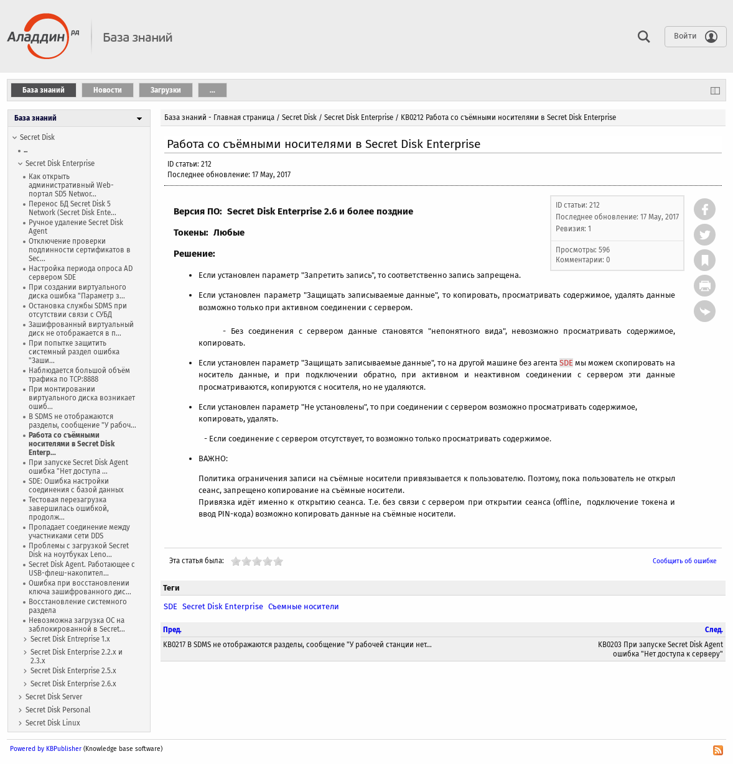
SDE (566, 362)
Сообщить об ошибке (685, 561)
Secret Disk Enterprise (60, 163)
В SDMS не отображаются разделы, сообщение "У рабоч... (82, 421)
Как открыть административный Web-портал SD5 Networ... (71, 185)
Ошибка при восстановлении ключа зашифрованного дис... (80, 587)
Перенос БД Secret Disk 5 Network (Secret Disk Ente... (72, 208)
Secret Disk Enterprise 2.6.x (73, 683)
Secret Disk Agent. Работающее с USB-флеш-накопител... (82, 569)
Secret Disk (37, 137)
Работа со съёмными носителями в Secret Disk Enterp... (71, 444)
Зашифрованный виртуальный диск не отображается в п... (81, 329)
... (25, 150)
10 (278, 561)
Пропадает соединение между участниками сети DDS (79, 531)
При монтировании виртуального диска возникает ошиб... (82, 398)
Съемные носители (303, 606)
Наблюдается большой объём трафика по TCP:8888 (79, 375)
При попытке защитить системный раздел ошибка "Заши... (74, 352)
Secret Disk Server (54, 697)
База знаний (35, 118)
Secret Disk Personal (58, 710)
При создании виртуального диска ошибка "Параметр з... (77, 291)
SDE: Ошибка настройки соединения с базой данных (76, 485)
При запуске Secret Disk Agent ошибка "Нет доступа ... (78, 467)
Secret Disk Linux (53, 723)
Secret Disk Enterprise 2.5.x (73, 670)
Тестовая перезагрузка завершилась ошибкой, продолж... (69, 508)
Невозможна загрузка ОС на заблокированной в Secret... (77, 624)
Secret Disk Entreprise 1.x (70, 639)
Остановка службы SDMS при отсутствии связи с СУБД (78, 310)
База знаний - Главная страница (219, 117)
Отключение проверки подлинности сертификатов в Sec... (80, 250)
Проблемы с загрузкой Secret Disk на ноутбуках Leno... (79, 550)
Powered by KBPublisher (46, 749)
